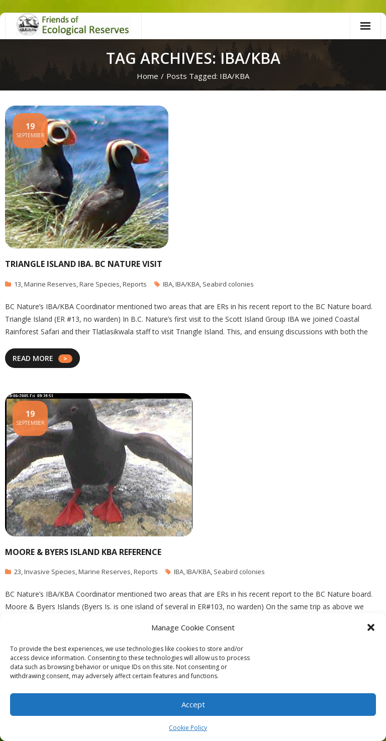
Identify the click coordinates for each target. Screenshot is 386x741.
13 (17, 284)
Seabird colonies (228, 284)
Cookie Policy (188, 727)
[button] (371, 627)
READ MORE (33, 358)
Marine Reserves (50, 284)
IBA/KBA (187, 284)
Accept (193, 704)
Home (147, 76)
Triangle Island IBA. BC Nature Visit (83, 263)
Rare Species (99, 284)
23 (17, 571)
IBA (167, 284)
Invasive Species (49, 571)
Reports (135, 284)
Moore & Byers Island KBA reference (83, 552)
